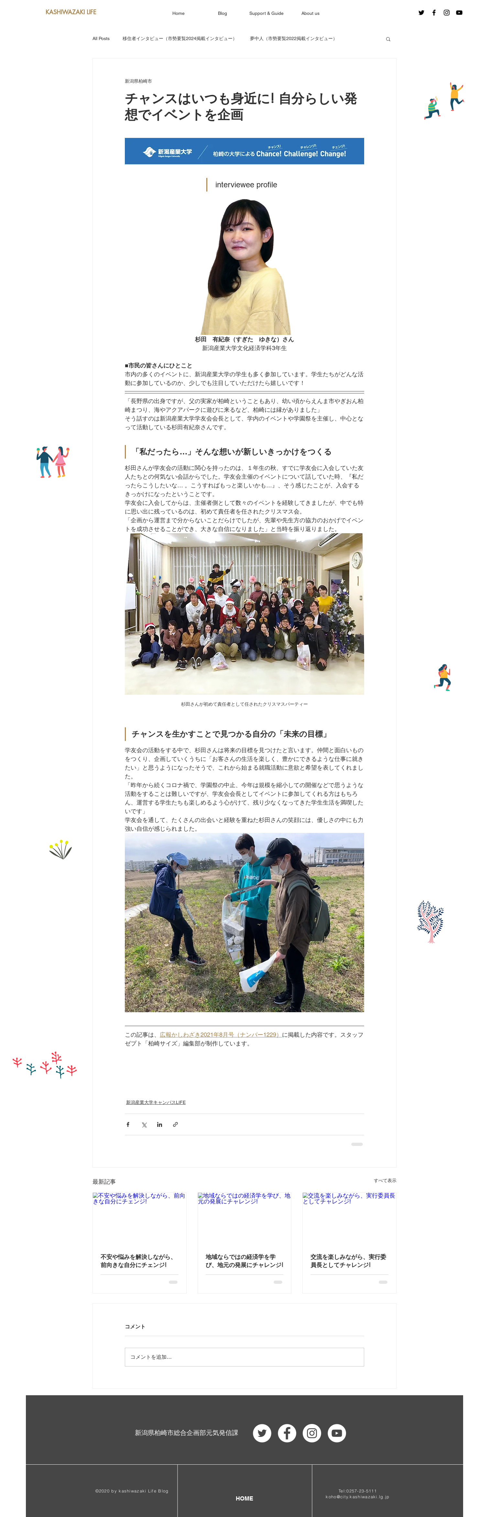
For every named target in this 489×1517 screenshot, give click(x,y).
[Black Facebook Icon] (434, 12)
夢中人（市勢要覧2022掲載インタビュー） (293, 38)
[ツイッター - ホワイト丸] (262, 1433)
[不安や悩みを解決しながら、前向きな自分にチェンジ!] (139, 1219)
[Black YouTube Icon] (459, 12)
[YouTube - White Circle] (337, 1433)
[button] (388, 38)
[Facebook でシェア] (128, 1124)
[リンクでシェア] (175, 1124)
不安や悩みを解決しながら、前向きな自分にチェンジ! (138, 1261)
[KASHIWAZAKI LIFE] (71, 12)
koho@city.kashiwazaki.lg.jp (357, 1496)
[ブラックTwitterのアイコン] (421, 12)
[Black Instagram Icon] (447, 12)
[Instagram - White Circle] (312, 1433)
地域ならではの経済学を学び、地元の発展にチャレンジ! (244, 1261)
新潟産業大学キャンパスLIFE (156, 1102)
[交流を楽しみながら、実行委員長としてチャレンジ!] (349, 1219)
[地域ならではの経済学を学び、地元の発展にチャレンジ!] (244, 1219)
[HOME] (244, 1498)
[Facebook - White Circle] (287, 1433)
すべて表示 (385, 1180)
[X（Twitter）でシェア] (144, 1124)
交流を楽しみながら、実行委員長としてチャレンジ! (348, 1261)
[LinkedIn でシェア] (160, 1124)
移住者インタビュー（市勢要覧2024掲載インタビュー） (180, 38)
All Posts (101, 38)
